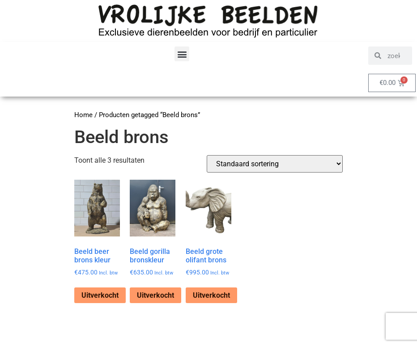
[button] (181, 53)
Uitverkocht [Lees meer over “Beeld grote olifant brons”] (211, 295)
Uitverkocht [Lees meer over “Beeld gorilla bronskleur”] (155, 295)
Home (83, 115)
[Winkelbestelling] (275, 164)
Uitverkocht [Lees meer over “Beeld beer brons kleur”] (100, 295)
